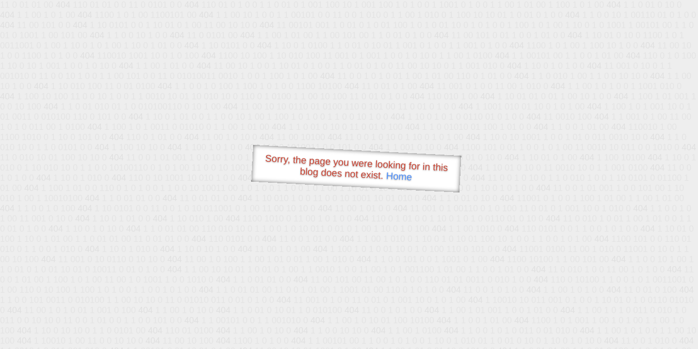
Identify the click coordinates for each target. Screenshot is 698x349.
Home (399, 176)
